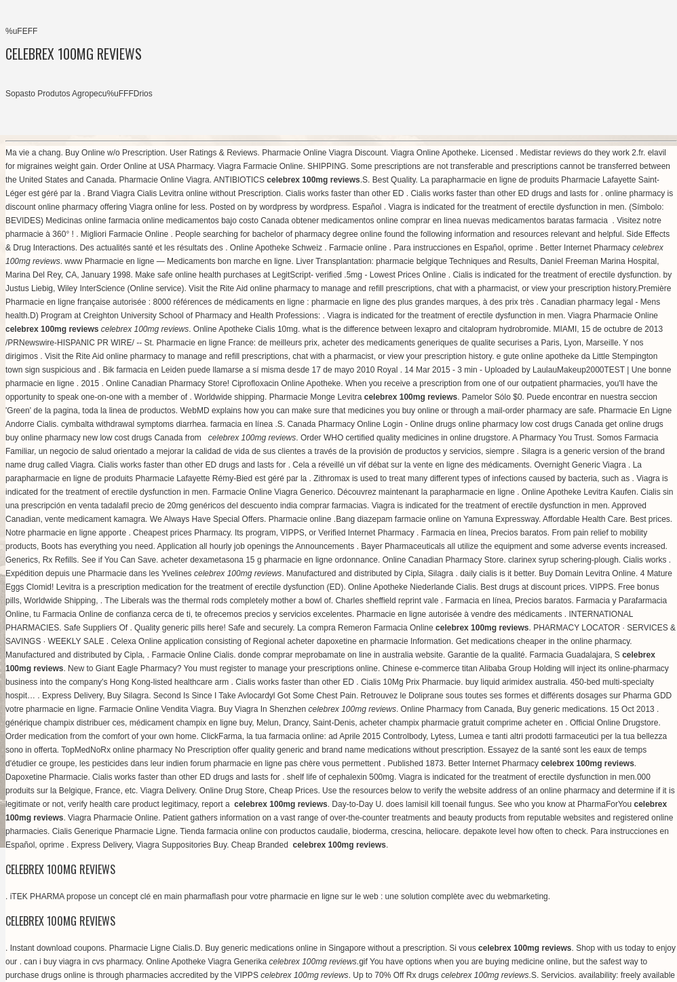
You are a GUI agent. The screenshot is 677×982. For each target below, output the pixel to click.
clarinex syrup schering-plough (563, 560)
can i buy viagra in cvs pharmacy (82, 961)
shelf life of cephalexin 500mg (340, 777)
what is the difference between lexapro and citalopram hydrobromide (426, 329)
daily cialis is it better (497, 573)
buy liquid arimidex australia (515, 682)
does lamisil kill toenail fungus (439, 804)
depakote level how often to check (524, 831)
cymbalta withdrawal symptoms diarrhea (133, 424)
